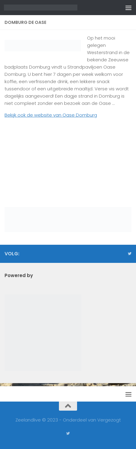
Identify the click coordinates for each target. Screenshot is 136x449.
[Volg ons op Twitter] (129, 253)
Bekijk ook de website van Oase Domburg (51, 115)
